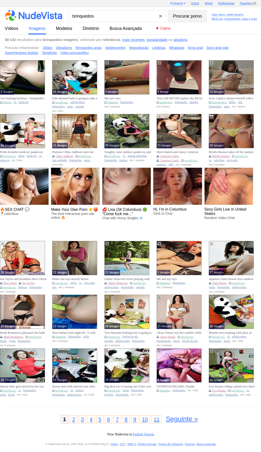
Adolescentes (115, 48)
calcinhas (219, 160)
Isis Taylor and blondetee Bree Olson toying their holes (23, 279)
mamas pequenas (137, 156)
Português (176, 3)
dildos (232, 102)
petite (21, 156)
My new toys (112, 98)
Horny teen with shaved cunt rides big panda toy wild (73, 386)
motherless (166, 102)
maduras (161, 164)
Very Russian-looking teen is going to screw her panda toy (128, 333)
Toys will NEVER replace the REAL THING (180, 98)
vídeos (11, 28)
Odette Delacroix (117, 283)
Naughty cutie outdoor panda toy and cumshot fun (127, 152)
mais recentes (133, 40)
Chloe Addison (64, 156)
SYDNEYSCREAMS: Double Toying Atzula (176, 386)
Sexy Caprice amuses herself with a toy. (231, 98)
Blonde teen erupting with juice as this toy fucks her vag (230, 333)
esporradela (121, 394)
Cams (165, 28)
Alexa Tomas (167, 337)
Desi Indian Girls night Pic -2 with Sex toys (73, 333)
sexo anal (232, 160)
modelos (64, 28)
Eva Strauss (219, 390)
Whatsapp (176, 48)
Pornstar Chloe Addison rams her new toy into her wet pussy (73, 152)
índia (86, 336)
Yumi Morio (219, 283)
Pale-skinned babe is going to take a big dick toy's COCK (74, 98)
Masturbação (139, 48)
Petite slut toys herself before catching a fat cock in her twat (71, 279)
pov (54, 287)
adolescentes (77, 102)
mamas (123, 160)
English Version (143, 434)
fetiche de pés (130, 336)
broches (108, 394)
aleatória (180, 40)
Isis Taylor (28, 283)
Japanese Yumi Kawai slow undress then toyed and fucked (231, 279)
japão (212, 287)
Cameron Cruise (169, 156)
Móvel (209, 3)
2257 (123, 444)
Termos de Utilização (170, 444)
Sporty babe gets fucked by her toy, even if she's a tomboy (22, 386)
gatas (70, 106)
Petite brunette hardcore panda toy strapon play (21, 152)
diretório (91, 28)
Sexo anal (195, 48)
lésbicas (22, 287)
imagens (37, 28)
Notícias (190, 444)
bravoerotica (219, 102)
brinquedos (58, 106)
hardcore (23, 102)
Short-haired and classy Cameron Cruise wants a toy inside (177, 152)
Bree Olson (9, 283)
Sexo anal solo (217, 48)
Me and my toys (167, 279)
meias (3, 341)
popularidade (157, 40)
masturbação (164, 341)
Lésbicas (159, 48)
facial (227, 341)
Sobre (114, 444)
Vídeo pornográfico (74, 53)
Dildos (47, 48)
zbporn (7, 102)
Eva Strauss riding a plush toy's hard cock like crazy (231, 386)
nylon (12, 341)
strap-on (4, 160)
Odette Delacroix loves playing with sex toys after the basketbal (127, 279)
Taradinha (49, 53)
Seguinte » (182, 419)
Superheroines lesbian (21, 53)
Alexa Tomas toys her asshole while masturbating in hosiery (179, 333)
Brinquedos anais (89, 48)
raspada (79, 106)
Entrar (195, 3)
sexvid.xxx (61, 102)
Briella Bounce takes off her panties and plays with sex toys (231, 152)
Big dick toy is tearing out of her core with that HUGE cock (127, 386)
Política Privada (147, 444)
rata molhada (59, 160)
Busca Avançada (125, 28)
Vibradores (64, 48)
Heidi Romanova (13, 337)
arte (240, 102)
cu (14, 102)
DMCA (131, 444)
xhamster (113, 102)
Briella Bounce (220, 156)
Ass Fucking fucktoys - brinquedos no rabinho (22, 98)
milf (171, 164)
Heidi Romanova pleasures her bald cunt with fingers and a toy (22, 333)
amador (194, 102)
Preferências (226, 3)
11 (156, 419)
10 (145, 419)
